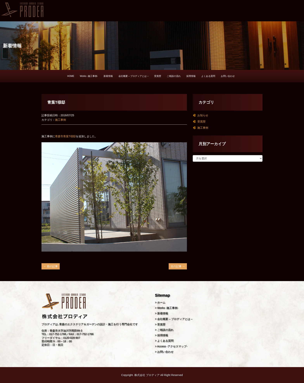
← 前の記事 (50, 266)
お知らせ (202, 115)
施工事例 (60, 119)
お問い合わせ (228, 76)
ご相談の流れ (174, 76)
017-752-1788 (57, 334)
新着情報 (108, 76)
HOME (70, 76)
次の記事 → (178, 266)
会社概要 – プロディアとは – (133, 76)
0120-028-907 (71, 337)
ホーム (161, 302)
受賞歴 (157, 76)
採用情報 (191, 76)
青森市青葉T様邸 (65, 136)
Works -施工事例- (89, 76)
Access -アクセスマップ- (172, 346)
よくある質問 (208, 76)
